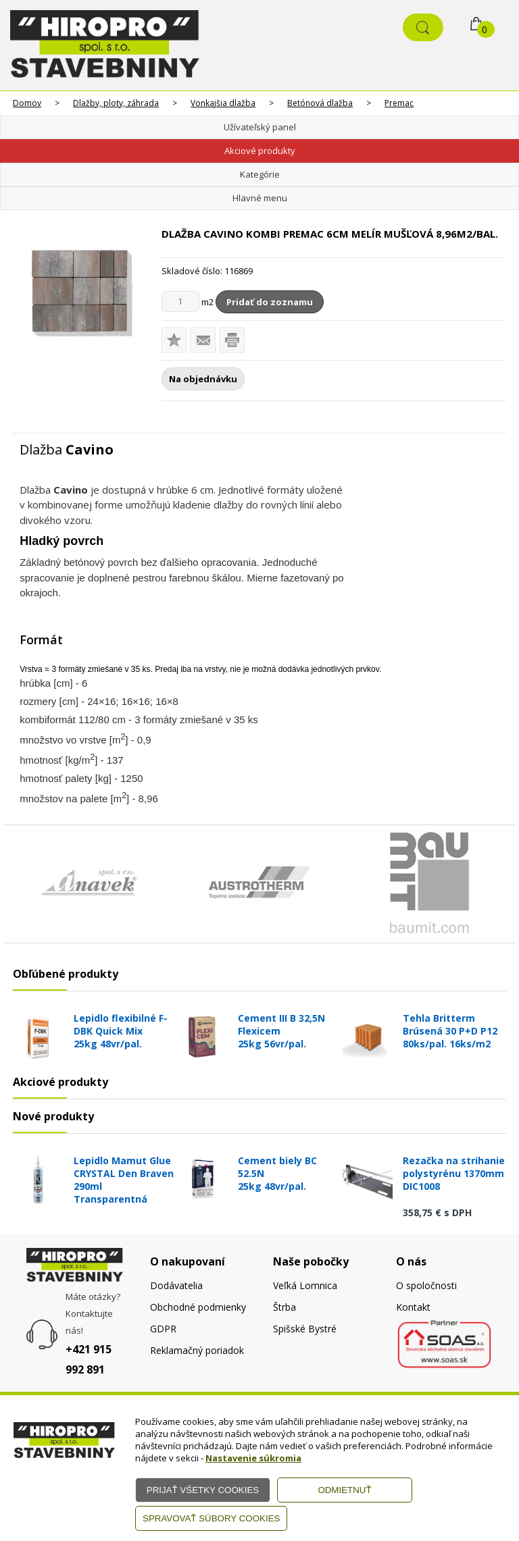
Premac (399, 103)
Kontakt (413, 1307)
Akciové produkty (259, 151)
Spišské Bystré (305, 1328)
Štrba (284, 1307)
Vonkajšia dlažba (223, 103)
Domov (27, 103)
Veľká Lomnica (305, 1285)
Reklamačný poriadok (197, 1350)
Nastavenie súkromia (253, 1458)
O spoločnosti (426, 1285)
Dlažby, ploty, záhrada (116, 103)
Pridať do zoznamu (269, 302)
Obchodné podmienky (198, 1307)
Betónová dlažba (320, 103)
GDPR (163, 1328)
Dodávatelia (176, 1285)
